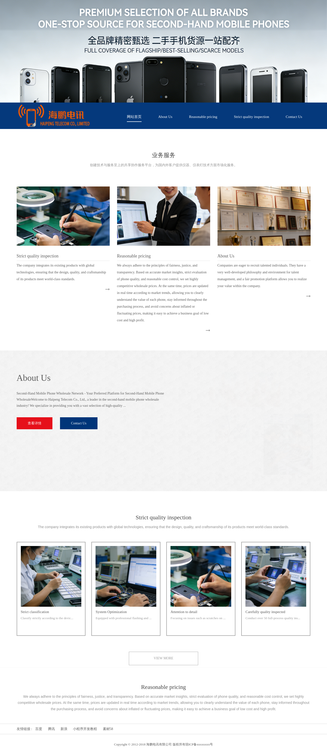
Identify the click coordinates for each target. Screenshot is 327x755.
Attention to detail (183, 612)
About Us (165, 117)
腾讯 (51, 729)
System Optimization (111, 612)
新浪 (64, 729)
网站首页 (134, 117)
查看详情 (34, 423)
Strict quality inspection (251, 117)
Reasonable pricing (203, 117)
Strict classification (35, 612)
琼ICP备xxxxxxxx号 (199, 744)
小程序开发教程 (85, 729)
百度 (38, 729)
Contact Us (294, 117)
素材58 (108, 729)
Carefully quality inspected (265, 612)
